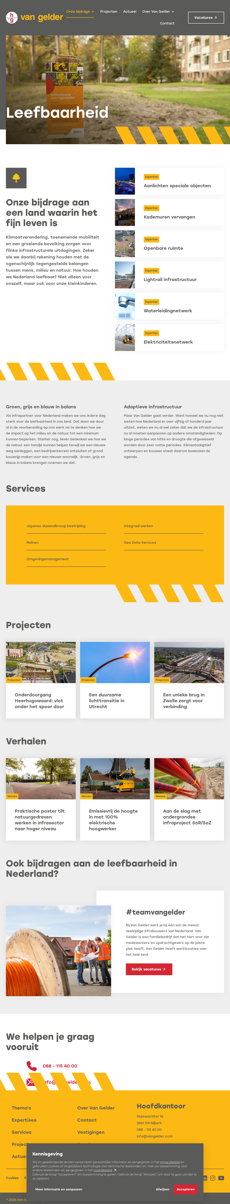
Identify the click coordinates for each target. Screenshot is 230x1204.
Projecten (108, 12)
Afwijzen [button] (162, 1189)
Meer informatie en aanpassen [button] (58, 1189)
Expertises (24, 1120)
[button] (80, 12)
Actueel (129, 12)
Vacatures (203, 18)
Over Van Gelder (96, 1108)
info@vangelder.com (155, 1136)
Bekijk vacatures (146, 969)
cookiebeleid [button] (103, 1170)
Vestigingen (90, 1132)
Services (22, 1132)
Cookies (12, 1178)
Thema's (21, 1108)
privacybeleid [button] (170, 1162)
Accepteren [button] (186, 1189)
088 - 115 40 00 (149, 1130)
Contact (167, 23)
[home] (34, 18)
